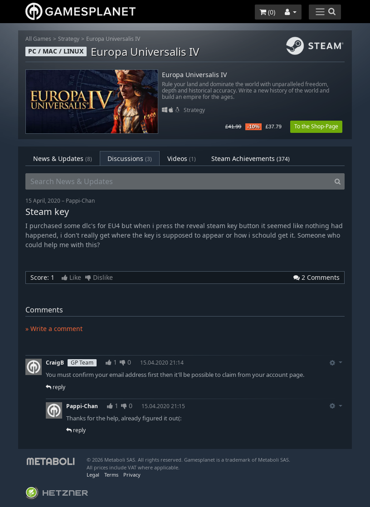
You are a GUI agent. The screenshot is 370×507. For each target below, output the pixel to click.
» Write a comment (54, 328)
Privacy (132, 474)
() (267, 12)
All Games (38, 38)
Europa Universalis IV (113, 38)
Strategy (68, 38)
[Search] (338, 181)
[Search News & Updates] (178, 181)
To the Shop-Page (316, 126)
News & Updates (62, 158)
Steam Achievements (250, 158)
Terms (111, 474)
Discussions (129, 158)
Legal (93, 474)
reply (55, 387)
